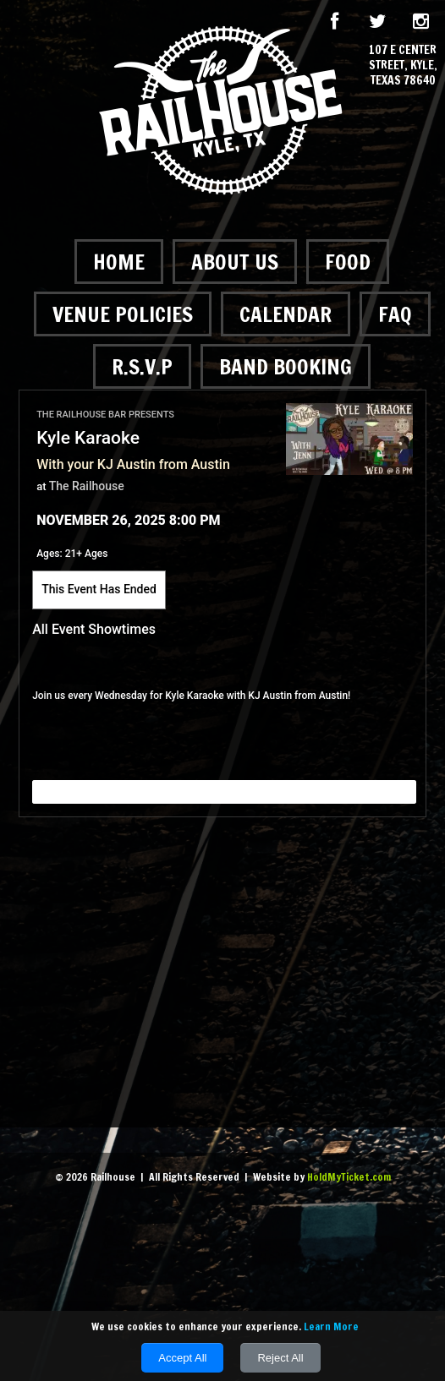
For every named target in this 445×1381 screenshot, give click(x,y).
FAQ (395, 314)
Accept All (182, 1357)
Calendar (285, 314)
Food (348, 261)
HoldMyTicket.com (349, 1177)
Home (119, 261)
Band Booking (285, 366)
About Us (234, 261)
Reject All (280, 1357)
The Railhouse (86, 486)
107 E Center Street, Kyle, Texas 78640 (403, 65)
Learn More (331, 1326)
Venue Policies (122, 314)
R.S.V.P (142, 366)
